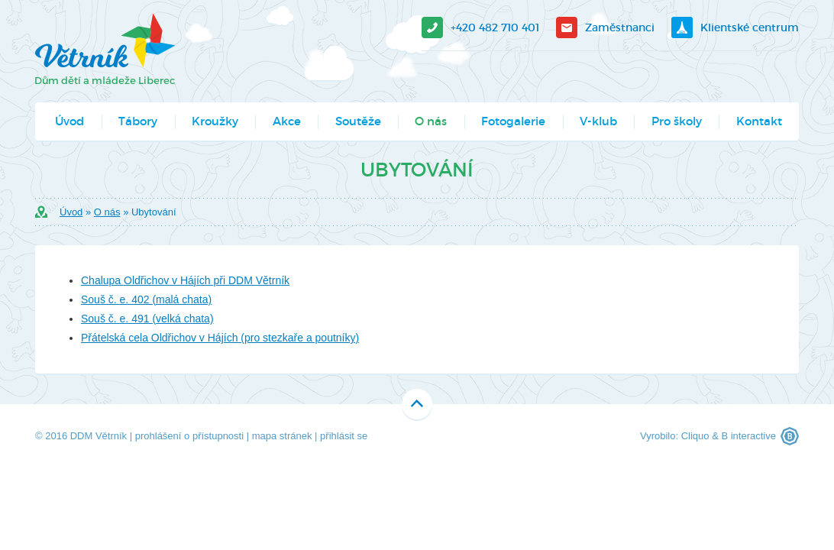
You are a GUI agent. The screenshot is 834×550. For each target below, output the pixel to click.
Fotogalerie (513, 121)
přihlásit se (343, 436)
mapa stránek (282, 436)
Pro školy (676, 121)
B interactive (748, 436)
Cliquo (695, 436)
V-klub (598, 121)
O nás (431, 121)
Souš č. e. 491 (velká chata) (147, 318)
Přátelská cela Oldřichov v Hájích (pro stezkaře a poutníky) (220, 338)
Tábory (137, 121)
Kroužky (215, 121)
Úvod (69, 121)
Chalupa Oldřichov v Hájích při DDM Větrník (185, 280)
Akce (287, 121)
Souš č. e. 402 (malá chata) (146, 299)
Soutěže (358, 121)
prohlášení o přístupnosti (189, 436)
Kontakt (759, 121)
